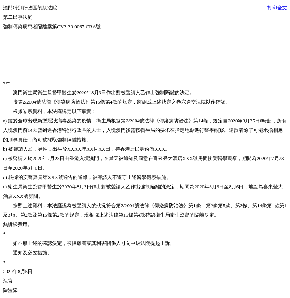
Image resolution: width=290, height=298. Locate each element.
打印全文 (277, 8)
